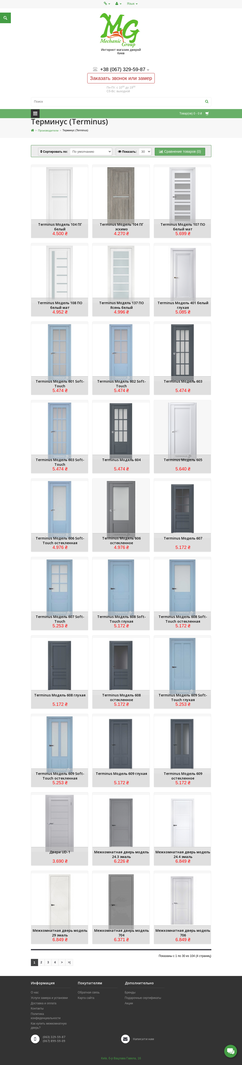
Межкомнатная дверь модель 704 (121, 932)
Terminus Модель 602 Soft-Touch (121, 383)
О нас (35, 992)
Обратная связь (89, 992)
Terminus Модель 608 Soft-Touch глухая (121, 619)
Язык (132, 3)
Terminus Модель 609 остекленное (183, 776)
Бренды (130, 992)
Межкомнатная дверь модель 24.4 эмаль (182, 854)
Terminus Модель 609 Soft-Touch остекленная (60, 776)
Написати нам (143, 1039)
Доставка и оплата (44, 1003)
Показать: (127, 151)
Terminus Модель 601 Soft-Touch (60, 383)
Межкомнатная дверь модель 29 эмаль (60, 932)
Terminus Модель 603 (183, 381)
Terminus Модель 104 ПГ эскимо (121, 226)
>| (69, 962)
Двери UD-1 (59, 852)
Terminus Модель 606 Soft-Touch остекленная (60, 540)
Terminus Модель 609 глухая (121, 773)
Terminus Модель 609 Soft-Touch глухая (182, 697)
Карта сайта (86, 998)
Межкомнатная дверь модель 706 (182, 932)
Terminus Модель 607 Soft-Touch (60, 619)
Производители (48, 130)
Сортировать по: (54, 151)
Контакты (37, 1008)
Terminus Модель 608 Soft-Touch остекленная (182, 619)
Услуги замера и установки (49, 998)
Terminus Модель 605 (183, 459)
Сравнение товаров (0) (180, 151)
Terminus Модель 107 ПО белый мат (182, 226)
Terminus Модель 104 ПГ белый (60, 226)
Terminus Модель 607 (183, 538)
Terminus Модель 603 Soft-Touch (60, 462)
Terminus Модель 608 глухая (60, 695)
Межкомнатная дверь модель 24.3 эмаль (121, 854)
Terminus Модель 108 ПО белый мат (60, 305)
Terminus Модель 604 (121, 459)
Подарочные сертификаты (143, 998)
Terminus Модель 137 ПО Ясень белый (121, 305)
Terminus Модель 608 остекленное (121, 697)
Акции (129, 1003)
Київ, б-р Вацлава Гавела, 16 (121, 1058)
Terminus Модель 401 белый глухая (182, 305)
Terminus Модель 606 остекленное (121, 540)
